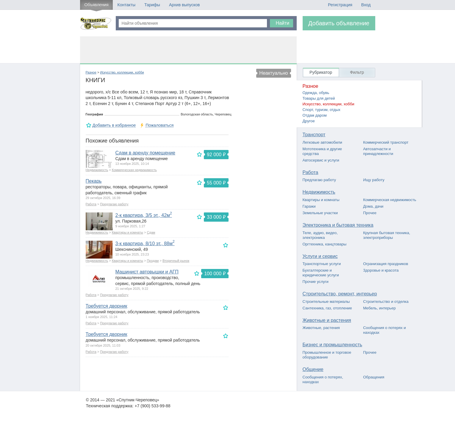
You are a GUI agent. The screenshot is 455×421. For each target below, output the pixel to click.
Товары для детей (319, 98)
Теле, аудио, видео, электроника (320, 235)
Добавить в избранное (114, 125)
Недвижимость (97, 170)
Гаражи (309, 206)
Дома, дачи (373, 206)
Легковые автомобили (322, 142)
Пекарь (94, 181)
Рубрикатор (320, 72)
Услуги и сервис (320, 256)
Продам (153, 260)
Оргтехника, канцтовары (325, 244)
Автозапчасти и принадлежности (378, 151)
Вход (366, 4)
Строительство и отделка (386, 301)
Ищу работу (373, 180)
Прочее (369, 213)
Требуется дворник (106, 306)
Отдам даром (315, 115)
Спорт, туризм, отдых (321, 109)
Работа (91, 204)
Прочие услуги (316, 281)
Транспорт (314, 134)
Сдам (151, 232)
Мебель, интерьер (379, 308)
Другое (309, 121)
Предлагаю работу (114, 204)
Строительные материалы (326, 301)
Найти (283, 23)
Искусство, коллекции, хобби (122, 72)
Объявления (97, 4)
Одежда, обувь (316, 92)
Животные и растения (327, 320)
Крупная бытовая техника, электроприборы (386, 235)
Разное (91, 72)
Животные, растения (321, 327)
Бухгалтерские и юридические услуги (321, 272)
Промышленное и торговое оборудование (327, 354)
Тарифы (152, 4)
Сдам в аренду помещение (145, 152)
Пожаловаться (159, 125)
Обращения (373, 377)
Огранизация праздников (385, 264)
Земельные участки (320, 213)
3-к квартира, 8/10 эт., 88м (145, 243)
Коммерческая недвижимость (134, 170)
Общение (313, 369)
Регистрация (340, 4)
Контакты (126, 4)
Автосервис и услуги (321, 160)
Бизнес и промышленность (332, 344)
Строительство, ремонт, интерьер (340, 293)
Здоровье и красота (380, 270)
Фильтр (357, 72)
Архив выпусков (184, 4)
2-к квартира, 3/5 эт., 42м (143, 215)
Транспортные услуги (322, 264)
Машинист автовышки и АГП (147, 271)
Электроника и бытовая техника (338, 225)
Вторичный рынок (175, 260)
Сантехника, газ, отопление (327, 308)
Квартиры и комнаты (127, 232)
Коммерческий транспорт (385, 142)
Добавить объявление (339, 23)
